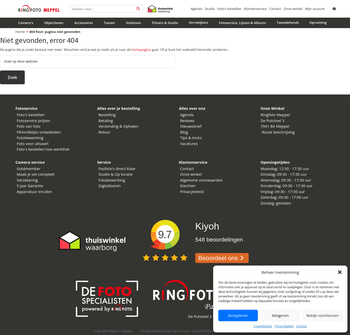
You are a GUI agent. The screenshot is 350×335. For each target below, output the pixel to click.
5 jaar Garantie (30, 185)
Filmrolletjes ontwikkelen (39, 132)
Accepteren (238, 315)
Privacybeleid (284, 326)
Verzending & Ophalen (119, 126)
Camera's (25, 22)
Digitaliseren (110, 185)
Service (104, 162)
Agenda (196, 8)
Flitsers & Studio (165, 22)
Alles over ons (192, 108)
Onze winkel (293, 8)
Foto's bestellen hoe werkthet (43, 149)
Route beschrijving (278, 132)
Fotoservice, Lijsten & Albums (242, 22)
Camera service (30, 162)
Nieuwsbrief (191, 126)
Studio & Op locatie (116, 174)
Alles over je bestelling (118, 108)
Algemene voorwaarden (201, 180)
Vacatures (189, 143)
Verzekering (27, 180)
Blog (184, 132)
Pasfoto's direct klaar (117, 168)
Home (20, 31)
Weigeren (280, 315)
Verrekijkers (198, 22)
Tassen (109, 22)
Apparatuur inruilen (34, 191)
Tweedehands (288, 22)
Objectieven (53, 22)
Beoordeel (222, 258)
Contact (301, 326)
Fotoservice (27, 108)
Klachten (188, 185)
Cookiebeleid (263, 326)
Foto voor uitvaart (33, 143)
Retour (105, 132)
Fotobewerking (30, 137)
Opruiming (318, 22)
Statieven (133, 22)
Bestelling (107, 114)
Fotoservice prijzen (33, 120)
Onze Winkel (273, 108)
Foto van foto (28, 126)
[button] (339, 272)
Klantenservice (255, 8)
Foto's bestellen (229, 8)
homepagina (141, 49)
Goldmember (29, 168)
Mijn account (315, 8)
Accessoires (83, 22)
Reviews (187, 120)
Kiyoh (207, 226)
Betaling (106, 120)
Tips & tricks (191, 137)
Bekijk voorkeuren (322, 315)
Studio (210, 8)
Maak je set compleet (36, 174)
